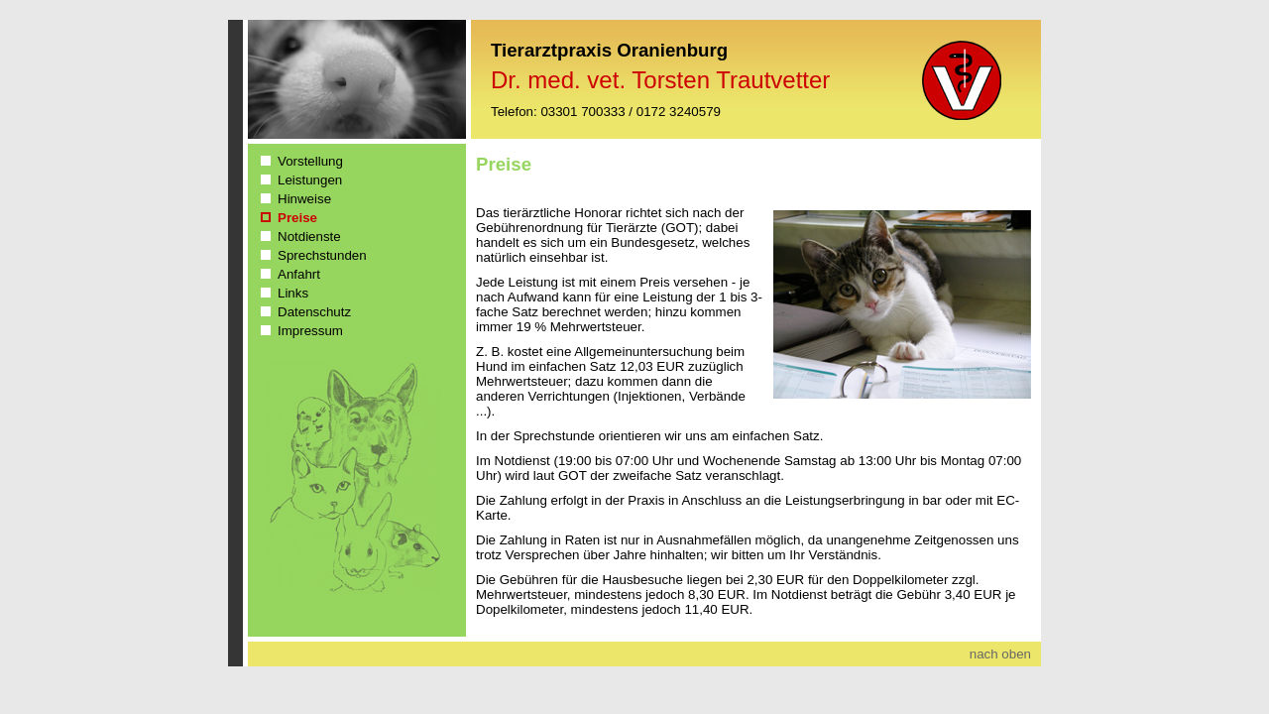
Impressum (310, 330)
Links (293, 293)
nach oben (1000, 654)
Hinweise (304, 198)
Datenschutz (314, 311)
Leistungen (310, 180)
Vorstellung (310, 161)
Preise (297, 217)
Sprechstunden (322, 255)
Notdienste (309, 236)
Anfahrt (299, 274)
